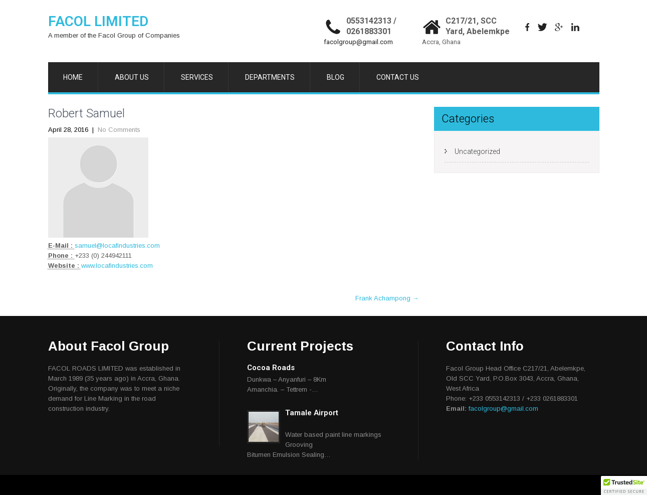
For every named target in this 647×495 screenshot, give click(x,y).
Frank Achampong (387, 298)
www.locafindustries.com (117, 265)
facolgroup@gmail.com (358, 42)
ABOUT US (132, 77)
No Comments (119, 129)
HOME (73, 77)
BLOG (335, 77)
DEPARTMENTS (270, 77)
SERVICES (197, 77)
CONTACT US (397, 77)
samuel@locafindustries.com (117, 245)
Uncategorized (477, 151)
